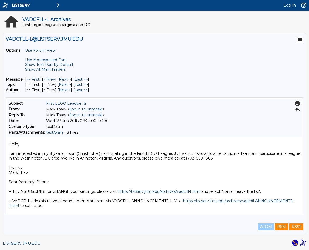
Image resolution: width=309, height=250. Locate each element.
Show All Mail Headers (45, 69)
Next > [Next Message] (65, 79)
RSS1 (281, 226)
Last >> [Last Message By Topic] (81, 84)
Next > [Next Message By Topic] (65, 84)
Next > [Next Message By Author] (65, 90)
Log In (290, 5)
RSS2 (296, 226)
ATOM (266, 226)
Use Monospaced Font (46, 59)
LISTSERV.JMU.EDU (21, 243)
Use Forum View (40, 50)
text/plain (54, 132)
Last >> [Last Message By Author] (81, 90)
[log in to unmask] (86, 109)
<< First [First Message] (33, 79)
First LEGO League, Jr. (66, 103)
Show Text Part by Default (49, 64)
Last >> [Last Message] (81, 79)
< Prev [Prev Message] (49, 79)
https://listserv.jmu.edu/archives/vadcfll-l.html (159, 191)
